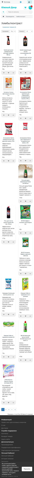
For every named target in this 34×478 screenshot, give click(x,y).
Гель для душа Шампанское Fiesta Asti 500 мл (25, 182)
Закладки (4, 461)
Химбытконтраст (20, 16)
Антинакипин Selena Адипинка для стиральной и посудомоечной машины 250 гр (25, 95)
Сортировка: (5, 31)
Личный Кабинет (7, 456)
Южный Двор (9, 7)
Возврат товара (6, 436)
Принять (27, 469)
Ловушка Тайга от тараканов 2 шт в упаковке (25, 295)
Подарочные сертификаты (10, 447)
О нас (3, 425)
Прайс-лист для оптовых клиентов (13, 422)
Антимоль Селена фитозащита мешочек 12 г (8, 94)
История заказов (7, 458)
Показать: (21, 31)
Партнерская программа (10, 450)
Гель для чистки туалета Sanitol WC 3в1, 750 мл (8, 222)
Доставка (4, 428)
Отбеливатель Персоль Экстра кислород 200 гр (8, 381)
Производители (7, 444)
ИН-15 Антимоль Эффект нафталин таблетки (25, 254)
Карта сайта (5, 439)
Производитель (10, 16)
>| (15, 409)
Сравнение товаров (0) (9, 27)
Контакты (4, 433)
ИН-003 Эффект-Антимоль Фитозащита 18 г (25, 222)
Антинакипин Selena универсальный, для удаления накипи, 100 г (8, 139)
